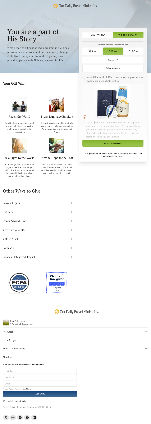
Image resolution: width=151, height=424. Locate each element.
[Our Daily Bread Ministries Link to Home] (75, 6)
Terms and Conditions (23, 389)
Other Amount (113, 68)
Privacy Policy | (8, 389)
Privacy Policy (9, 407)
